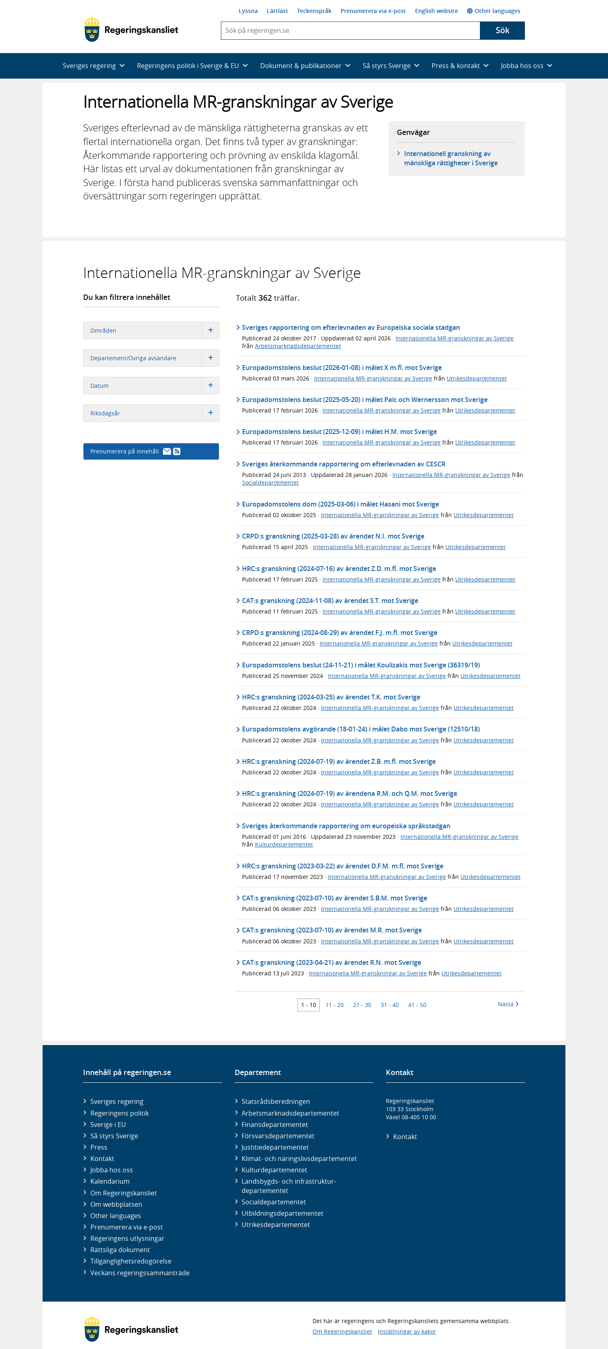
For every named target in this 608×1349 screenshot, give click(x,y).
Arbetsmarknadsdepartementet (298, 346)
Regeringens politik (119, 1113)
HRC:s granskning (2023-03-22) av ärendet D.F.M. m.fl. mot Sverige (342, 866)
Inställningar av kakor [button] (407, 1331)
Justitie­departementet (275, 1147)
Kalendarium (110, 1181)
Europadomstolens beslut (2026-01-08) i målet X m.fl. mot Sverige (342, 367)
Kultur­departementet (274, 1169)
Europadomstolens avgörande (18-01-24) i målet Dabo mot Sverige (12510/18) (361, 729)
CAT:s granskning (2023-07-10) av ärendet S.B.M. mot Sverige (334, 898)
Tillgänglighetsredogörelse (130, 1261)
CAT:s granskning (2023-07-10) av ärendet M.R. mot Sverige (332, 930)
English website (436, 11)
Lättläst (277, 11)
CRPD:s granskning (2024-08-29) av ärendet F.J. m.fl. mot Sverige (339, 632)
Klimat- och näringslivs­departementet (299, 1158)
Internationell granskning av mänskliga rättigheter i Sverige (451, 158)
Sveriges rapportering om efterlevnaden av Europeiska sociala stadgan (351, 327)
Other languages (493, 11)
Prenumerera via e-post (373, 11)
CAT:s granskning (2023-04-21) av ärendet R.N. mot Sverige (331, 962)
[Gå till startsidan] (131, 28)
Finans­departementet (275, 1124)
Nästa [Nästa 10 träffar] (508, 1004)
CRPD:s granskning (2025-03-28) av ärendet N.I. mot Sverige (333, 536)
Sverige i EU (108, 1124)
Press (98, 1147)
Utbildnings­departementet (282, 1213)
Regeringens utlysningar (127, 1238)
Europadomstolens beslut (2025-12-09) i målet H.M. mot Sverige (339, 431)
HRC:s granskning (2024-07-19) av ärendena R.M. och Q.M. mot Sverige (349, 793)
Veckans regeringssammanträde (140, 1272)
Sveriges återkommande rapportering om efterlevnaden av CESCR (343, 464)
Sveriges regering (116, 1101)
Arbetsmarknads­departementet (290, 1113)
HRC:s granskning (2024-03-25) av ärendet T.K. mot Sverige (331, 697)
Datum (154, 385)
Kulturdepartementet (284, 844)
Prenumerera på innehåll (135, 451)
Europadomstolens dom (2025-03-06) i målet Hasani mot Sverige (340, 504)
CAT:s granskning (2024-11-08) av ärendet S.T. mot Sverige (330, 600)
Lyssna (248, 11)
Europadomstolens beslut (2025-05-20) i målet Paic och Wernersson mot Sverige (365, 399)
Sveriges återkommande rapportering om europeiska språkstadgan (346, 825)
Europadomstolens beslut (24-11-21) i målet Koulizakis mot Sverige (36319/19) (361, 665)
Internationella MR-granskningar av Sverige (455, 338)
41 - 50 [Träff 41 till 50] (417, 1005)
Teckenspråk (314, 11)
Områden (154, 330)
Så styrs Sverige (114, 1135)
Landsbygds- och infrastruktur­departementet (289, 1186)
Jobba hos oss (111, 1169)
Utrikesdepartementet (477, 378)
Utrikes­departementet (276, 1224)
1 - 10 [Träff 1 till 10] (308, 1005)
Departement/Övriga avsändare (154, 358)
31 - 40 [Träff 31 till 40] (390, 1005)
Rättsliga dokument (120, 1249)
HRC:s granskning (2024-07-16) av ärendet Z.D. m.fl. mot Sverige (339, 568)
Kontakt (102, 1158)
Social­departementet (274, 1201)
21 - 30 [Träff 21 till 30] (362, 1005)
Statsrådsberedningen (276, 1101)
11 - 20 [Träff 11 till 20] (334, 1005)
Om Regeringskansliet (123, 1193)
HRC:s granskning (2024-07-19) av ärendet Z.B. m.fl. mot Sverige (339, 761)
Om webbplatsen (116, 1204)
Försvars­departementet (278, 1135)
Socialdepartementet (270, 482)
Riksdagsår (154, 413)
